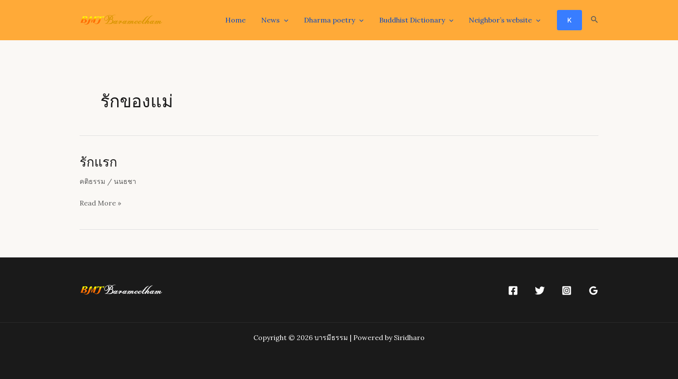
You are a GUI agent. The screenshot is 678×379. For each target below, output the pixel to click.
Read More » (100, 203)
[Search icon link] (594, 20)
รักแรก (98, 161)
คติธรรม (93, 181)
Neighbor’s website (505, 19)
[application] (290, 19)
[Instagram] (567, 290)
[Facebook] (513, 290)
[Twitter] (540, 290)
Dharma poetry (338, 19)
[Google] (593, 290)
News (280, 19)
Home (243, 20)
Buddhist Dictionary (419, 19)
